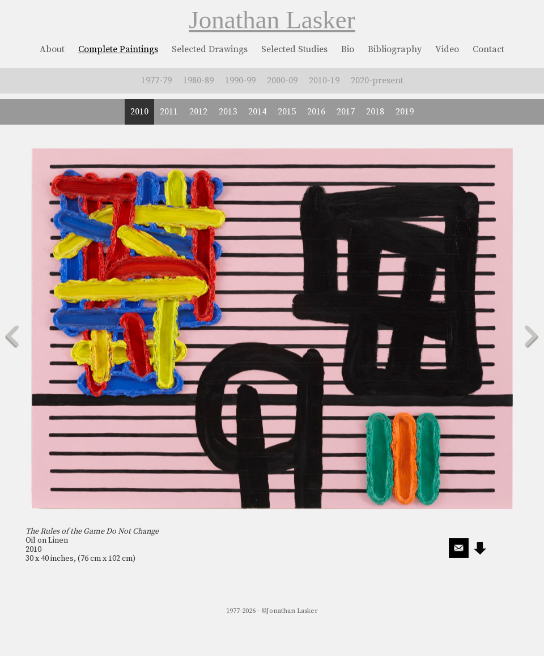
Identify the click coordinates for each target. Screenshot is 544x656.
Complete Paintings (118, 49)
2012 (198, 111)
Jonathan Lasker (272, 20)
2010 (139, 111)
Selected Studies (294, 49)
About (52, 49)
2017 (346, 111)
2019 (405, 111)
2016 (316, 111)
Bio (347, 49)
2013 (228, 111)
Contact (488, 49)
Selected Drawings (210, 49)
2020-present (377, 80)
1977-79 (156, 80)
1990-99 (240, 80)
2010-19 (324, 80)
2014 (257, 111)
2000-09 (282, 80)
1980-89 (198, 80)
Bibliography (395, 49)
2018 (375, 111)
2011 (169, 111)
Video (447, 49)
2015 (287, 111)
